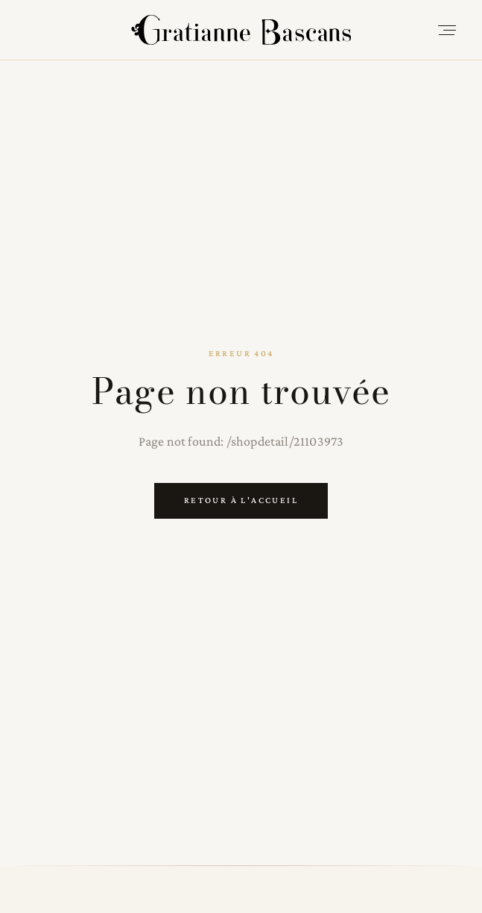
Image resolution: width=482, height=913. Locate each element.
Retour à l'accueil (241, 500)
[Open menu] (447, 30)
